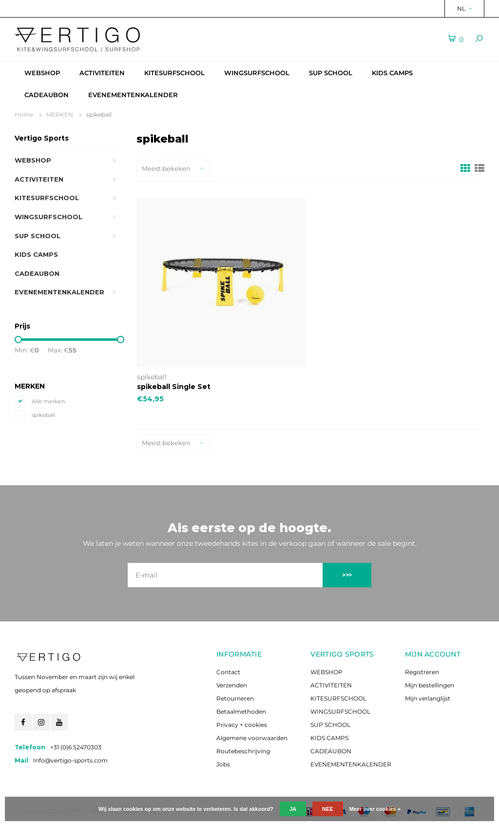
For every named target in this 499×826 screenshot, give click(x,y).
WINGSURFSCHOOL (256, 73)
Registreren (422, 672)
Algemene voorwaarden (252, 738)
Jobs (223, 764)
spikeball (99, 114)
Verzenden (231, 685)
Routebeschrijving (243, 751)
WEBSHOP (42, 73)
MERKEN (59, 114)
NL (464, 8)
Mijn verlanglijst (427, 698)
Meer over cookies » (375, 809)
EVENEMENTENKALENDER (133, 95)
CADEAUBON (46, 95)
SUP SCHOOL (330, 73)
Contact (228, 672)
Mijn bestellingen (429, 685)
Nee (327, 809)
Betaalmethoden (241, 711)
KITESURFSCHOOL (174, 73)
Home (24, 114)
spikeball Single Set (174, 386)
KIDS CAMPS (392, 73)
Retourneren (235, 698)
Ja (292, 809)
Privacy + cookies (241, 724)
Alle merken (48, 401)
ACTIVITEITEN (102, 73)
